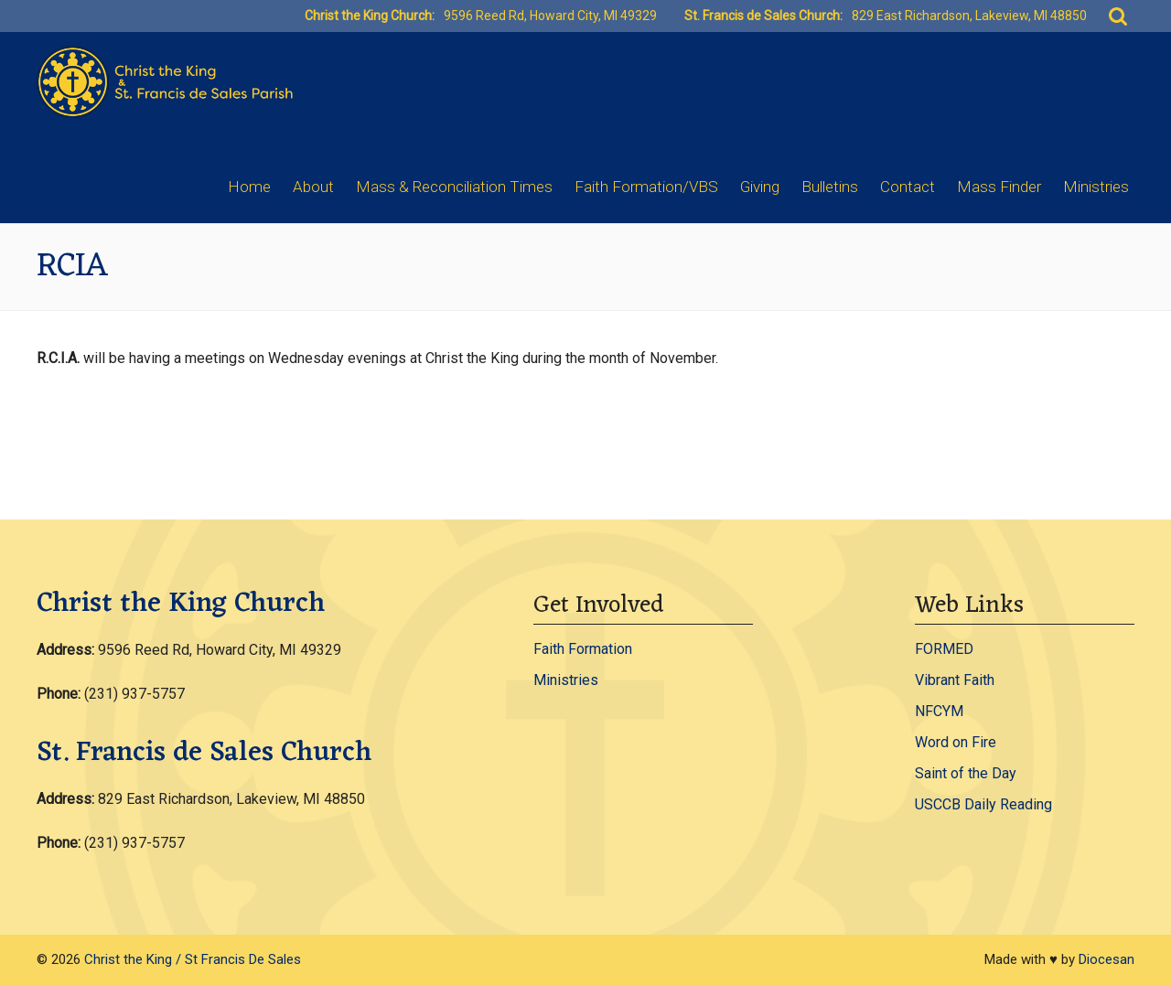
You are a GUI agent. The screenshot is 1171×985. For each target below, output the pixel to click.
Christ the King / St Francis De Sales (192, 959)
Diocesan (1106, 959)
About (313, 186)
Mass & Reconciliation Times (454, 186)
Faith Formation (582, 649)
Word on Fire (955, 742)
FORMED (944, 649)
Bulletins (829, 186)
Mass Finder (999, 186)
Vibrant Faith (954, 680)
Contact (907, 186)
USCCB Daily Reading (983, 804)
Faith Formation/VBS (646, 186)
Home (249, 186)
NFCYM (939, 711)
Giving (759, 186)
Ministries (1096, 186)
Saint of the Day (965, 773)
